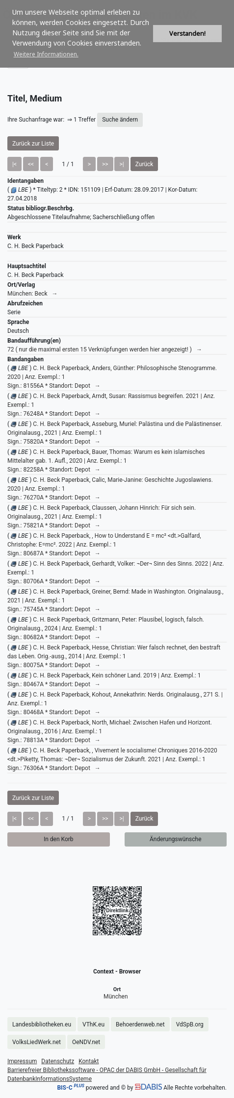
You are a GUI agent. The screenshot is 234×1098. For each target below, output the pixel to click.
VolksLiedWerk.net (36, 1042)
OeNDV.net (86, 1042)
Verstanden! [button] (187, 33)
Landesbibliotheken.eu (41, 1024)
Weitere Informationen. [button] (46, 54)
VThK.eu (93, 1024)
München (116, 996)
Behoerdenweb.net (140, 1024)
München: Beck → (32, 293)
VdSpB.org (190, 1024)
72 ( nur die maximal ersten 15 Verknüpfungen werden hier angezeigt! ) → (104, 349)
